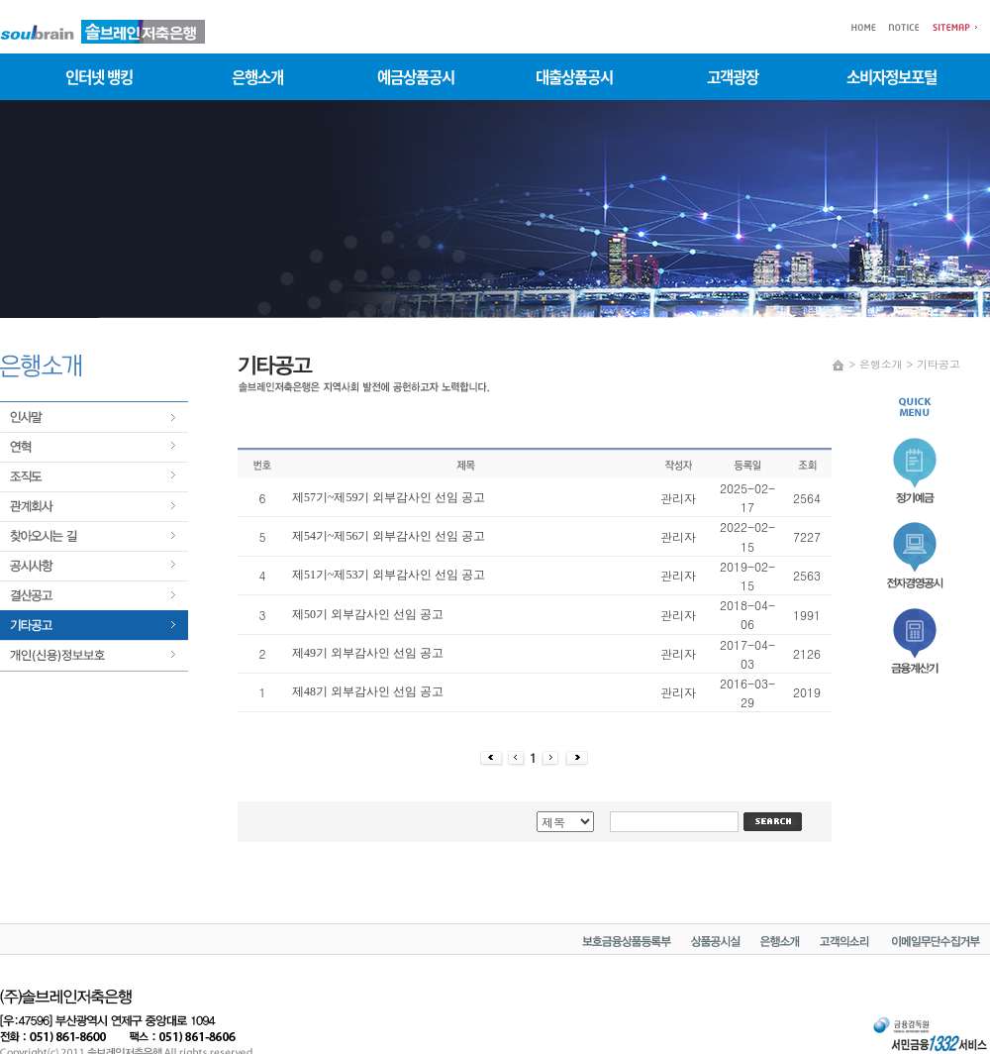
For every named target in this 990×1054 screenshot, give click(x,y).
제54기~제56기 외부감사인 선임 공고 (389, 536)
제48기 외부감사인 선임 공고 (368, 691)
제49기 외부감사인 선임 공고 (368, 653)
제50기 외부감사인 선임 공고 (368, 614)
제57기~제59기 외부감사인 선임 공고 (389, 497)
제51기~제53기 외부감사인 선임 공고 (389, 574)
